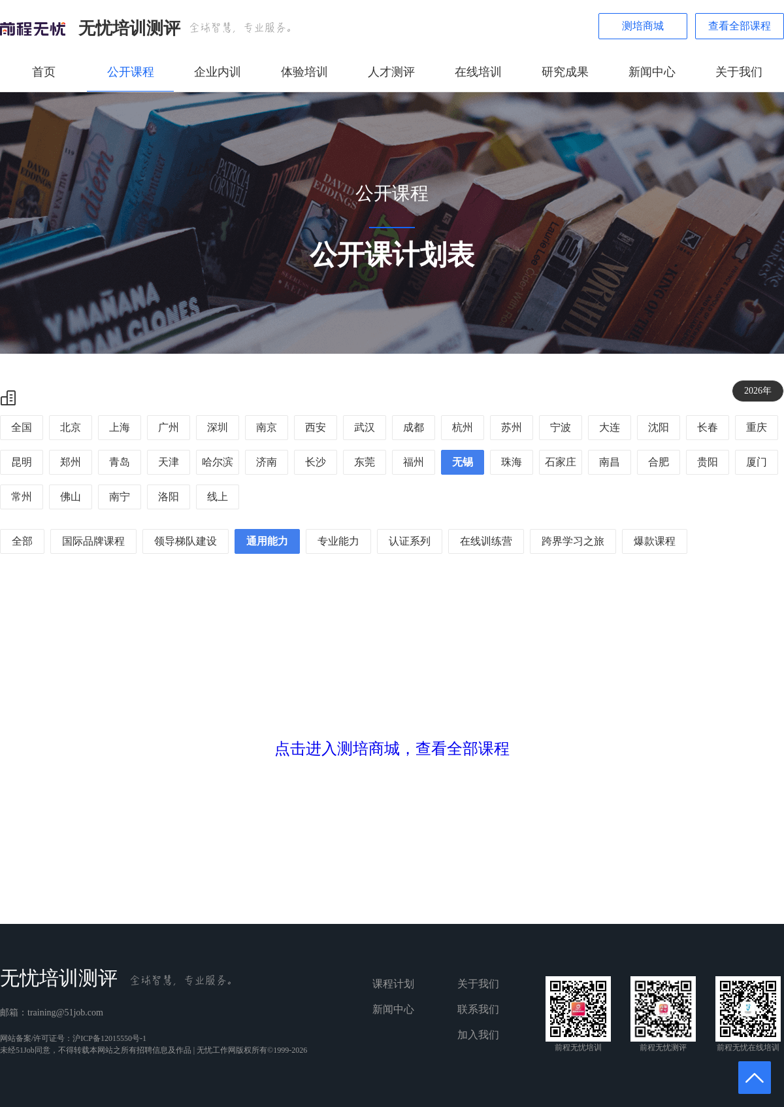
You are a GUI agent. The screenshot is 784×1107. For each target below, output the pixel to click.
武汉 (364, 427)
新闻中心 (652, 71)
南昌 (609, 462)
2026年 (758, 391)
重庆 (756, 427)
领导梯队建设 (185, 541)
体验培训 (304, 71)
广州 (168, 427)
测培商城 (643, 25)
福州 (413, 462)
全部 (22, 541)
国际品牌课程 (93, 541)
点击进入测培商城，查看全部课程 (392, 748)
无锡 (462, 462)
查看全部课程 (739, 25)
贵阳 (707, 462)
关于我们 (738, 71)
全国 (21, 427)
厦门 (756, 462)
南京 (266, 427)
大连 (609, 427)
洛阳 (168, 496)
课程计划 (393, 983)
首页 (44, 71)
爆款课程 (655, 541)
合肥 (658, 462)
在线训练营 (486, 541)
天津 (168, 462)
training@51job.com (65, 1012)
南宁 (119, 496)
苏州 (511, 427)
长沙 (315, 462)
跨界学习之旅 (573, 541)
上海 (119, 427)
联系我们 (478, 1009)
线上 (217, 496)
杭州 (462, 427)
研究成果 (565, 71)
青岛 (119, 462)
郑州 (70, 462)
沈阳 (658, 427)
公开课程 (130, 71)
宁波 (560, 427)
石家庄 (560, 462)
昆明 (21, 462)
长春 (707, 427)
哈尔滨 (217, 462)
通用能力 (267, 541)
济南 (266, 462)
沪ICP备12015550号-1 (109, 1038)
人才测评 (391, 71)
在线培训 (478, 71)
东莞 (364, 462)
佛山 (70, 496)
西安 (315, 427)
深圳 (217, 427)
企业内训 (217, 71)
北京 (70, 427)
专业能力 (338, 541)
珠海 (511, 462)
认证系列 (410, 541)
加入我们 (478, 1034)
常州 (21, 496)
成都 (413, 427)
